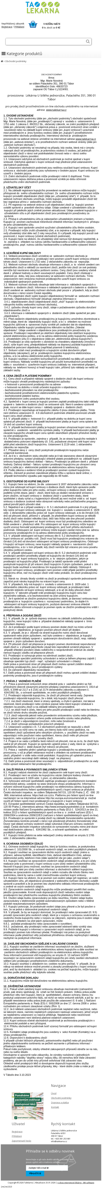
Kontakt (55, 1107)
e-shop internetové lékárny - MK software (75, 1182)
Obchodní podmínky (15, 61)
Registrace (6, 26)
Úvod (53, 1093)
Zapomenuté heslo (21, 1140)
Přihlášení (19, 26)
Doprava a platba (60, 1102)
